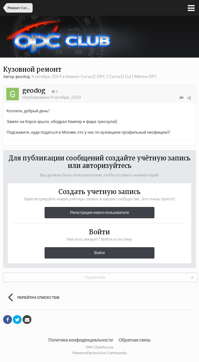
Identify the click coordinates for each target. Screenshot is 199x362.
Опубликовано (51, 97)
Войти (99, 252)
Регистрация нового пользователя (99, 212)
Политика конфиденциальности (80, 340)
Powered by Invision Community (100, 352)
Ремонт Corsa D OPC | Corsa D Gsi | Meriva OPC (111, 76)
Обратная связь (135, 340)
